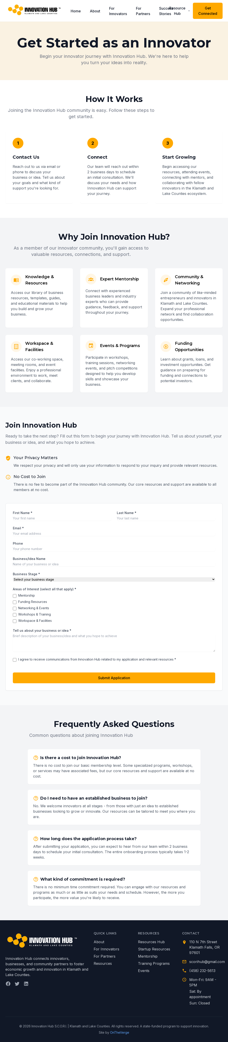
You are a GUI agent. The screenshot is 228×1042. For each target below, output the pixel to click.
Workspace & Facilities (35, 620)
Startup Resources (154, 949)
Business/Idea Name (29, 559)
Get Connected (207, 11)
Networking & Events (33, 608)
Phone (18, 543)
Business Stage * (26, 574)
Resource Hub (179, 11)
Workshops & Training (34, 614)
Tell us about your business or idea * (42, 630)
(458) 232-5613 (202, 970)
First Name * (22, 513)
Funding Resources (32, 602)
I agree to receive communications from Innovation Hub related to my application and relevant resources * (97, 659)
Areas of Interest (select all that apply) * (44, 589)
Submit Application (114, 678)
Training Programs (154, 963)
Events (143, 970)
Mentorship (26, 595)
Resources (103, 963)
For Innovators (118, 11)
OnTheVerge (119, 1032)
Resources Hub (151, 942)
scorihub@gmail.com (207, 961)
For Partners (143, 11)
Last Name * (126, 513)
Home (76, 11)
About (95, 11)
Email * (18, 528)
